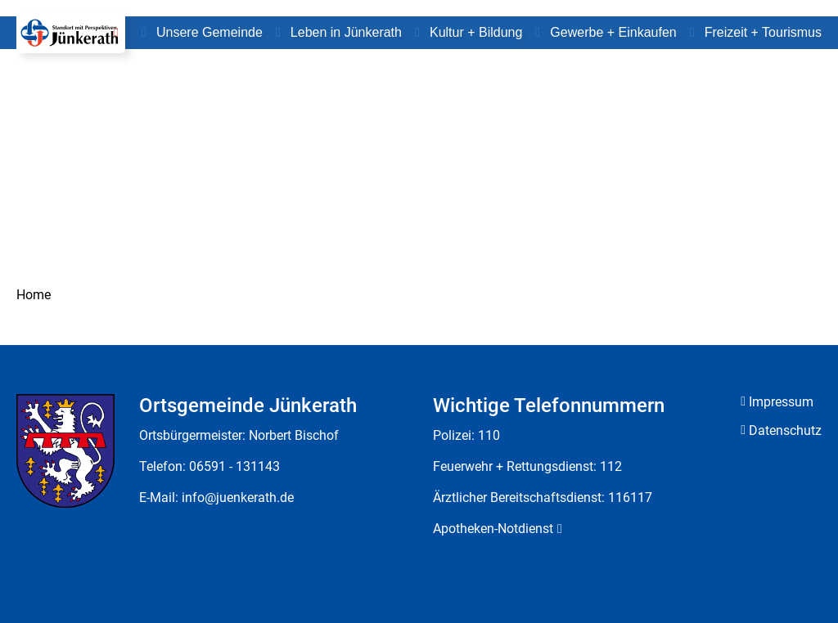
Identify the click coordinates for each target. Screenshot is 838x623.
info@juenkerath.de (238, 497)
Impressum (781, 402)
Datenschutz (785, 430)
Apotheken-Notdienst (493, 528)
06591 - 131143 (234, 466)
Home (33, 295)
